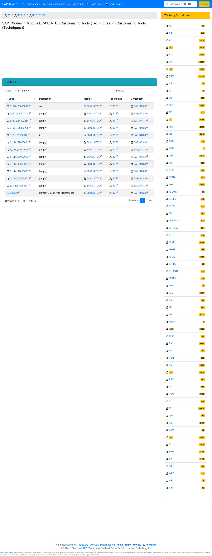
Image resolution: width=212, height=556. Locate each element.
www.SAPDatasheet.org (102, 544)
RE (170, 422)
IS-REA (172, 278)
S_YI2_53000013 (19, 185)
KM (171, 300)
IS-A (171, 170)
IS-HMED (173, 227)
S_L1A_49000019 (19, 164)
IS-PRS (172, 264)
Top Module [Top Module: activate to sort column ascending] (116, 98)
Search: (135, 91)
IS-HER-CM (174, 220)
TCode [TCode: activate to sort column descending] (10, 98)
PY (170, 408)
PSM (171, 393)
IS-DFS (172, 199)
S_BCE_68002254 (19, 120)
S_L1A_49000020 (19, 171)
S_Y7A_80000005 (19, 178)
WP (171, 480)
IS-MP (172, 249)
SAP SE (49, 555)
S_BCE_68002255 (19, 128)
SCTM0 (14, 193)
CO (171, 69)
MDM (172, 321)
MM (171, 329)
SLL (171, 444)
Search (204, 4)
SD (171, 437)
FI (170, 120)
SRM (171, 451)
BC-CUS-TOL (38, 15)
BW (171, 54)
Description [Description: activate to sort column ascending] (45, 98)
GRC (171, 141)
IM (170, 162)
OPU (171, 336)
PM (171, 365)
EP (170, 112)
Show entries (17, 91)
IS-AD (172, 177)
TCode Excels (114, 4)
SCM (171, 430)
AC (170, 25)
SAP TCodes (10, 4)
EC (170, 97)
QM (171, 415)
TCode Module (31, 3)
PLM (171, 357)
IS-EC (172, 206)
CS (170, 83)
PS (170, 386)
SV (170, 458)
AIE (171, 33)
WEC (171, 473)
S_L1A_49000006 (19, 142)
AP (170, 40)
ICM (171, 155)
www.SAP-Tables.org (77, 544)
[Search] (180, 4)
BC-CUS (21, 15)
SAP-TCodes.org (5, 552)
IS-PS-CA (173, 271)
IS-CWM (173, 191)
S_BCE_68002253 (19, 113)
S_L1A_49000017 (19, 156)
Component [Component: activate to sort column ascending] (137, 98)
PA (170, 343)
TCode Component (54, 4)
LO (170, 314)
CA (170, 61)
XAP (171, 487)
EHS (171, 105)
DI (170, 90)
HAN (171, 148)
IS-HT (172, 235)
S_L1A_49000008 (19, 149)
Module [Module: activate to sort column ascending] (88, 98)
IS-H (171, 213)
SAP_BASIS (140, 106)
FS (170, 134)
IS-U (171, 292)
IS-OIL (172, 256)
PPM (171, 379)
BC (9, 15)
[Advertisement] (79, 54)
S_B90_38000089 (19, 106)
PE (170, 350)
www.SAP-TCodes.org (88, 548)
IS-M (171, 242)
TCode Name (76, 4)
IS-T (171, 285)
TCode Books (94, 4)
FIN (171, 126)
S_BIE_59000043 (19, 135)
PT (170, 401)
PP (171, 372)
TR (170, 466)
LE (170, 307)
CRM (171, 76)
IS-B (171, 184)
